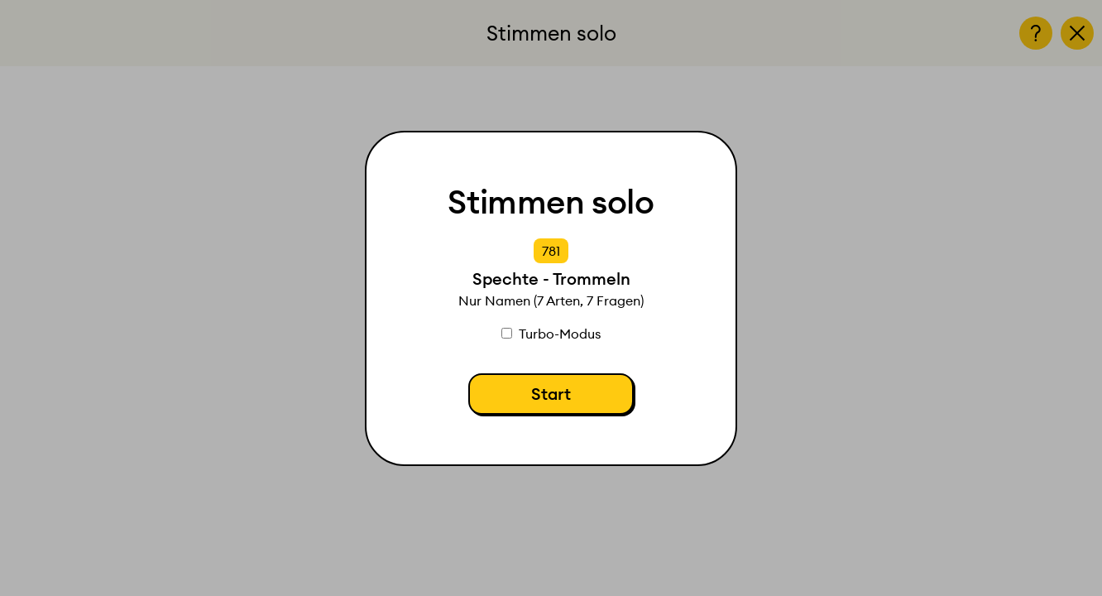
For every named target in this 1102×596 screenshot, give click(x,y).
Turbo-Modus (551, 333)
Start (551, 393)
